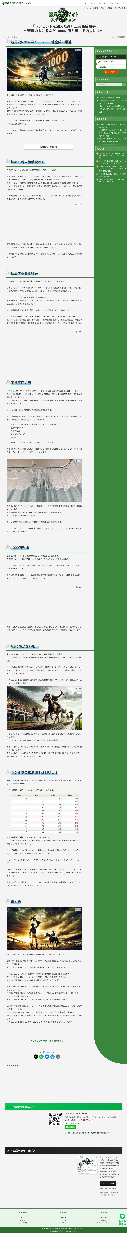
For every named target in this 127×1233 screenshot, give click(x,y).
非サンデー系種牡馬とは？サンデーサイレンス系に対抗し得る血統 (112, 162)
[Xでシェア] (36, 1056)
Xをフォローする (108, 1183)
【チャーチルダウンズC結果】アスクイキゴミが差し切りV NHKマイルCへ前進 (113, 109)
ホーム (23, 1218)
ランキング (93, 3)
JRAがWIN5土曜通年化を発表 (109, 97)
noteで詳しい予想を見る (108, 1188)
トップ (84, 3)
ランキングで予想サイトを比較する (46, 1041)
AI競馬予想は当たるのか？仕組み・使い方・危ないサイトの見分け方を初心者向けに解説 (112, 133)
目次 (48, 147)
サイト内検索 (23, 1223)
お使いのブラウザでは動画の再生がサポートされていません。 (44, 221)
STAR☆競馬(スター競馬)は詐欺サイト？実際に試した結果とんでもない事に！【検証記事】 (112, 168)
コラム (110, 3)
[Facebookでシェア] (47, 1056)
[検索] (124, 84)
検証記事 (63, 1218)
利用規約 (104, 1220)
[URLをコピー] (58, 1056)
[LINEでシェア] (41, 1056)
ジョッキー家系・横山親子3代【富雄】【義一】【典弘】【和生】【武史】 (112, 155)
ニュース (102, 3)
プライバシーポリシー (104, 1223)
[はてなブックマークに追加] (52, 1056)
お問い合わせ (120, 3)
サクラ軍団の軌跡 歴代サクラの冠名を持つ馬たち (112, 175)
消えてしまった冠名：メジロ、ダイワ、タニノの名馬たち (112, 180)
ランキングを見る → (111, 72)
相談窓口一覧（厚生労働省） (77, 1228)
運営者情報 (104, 1218)
